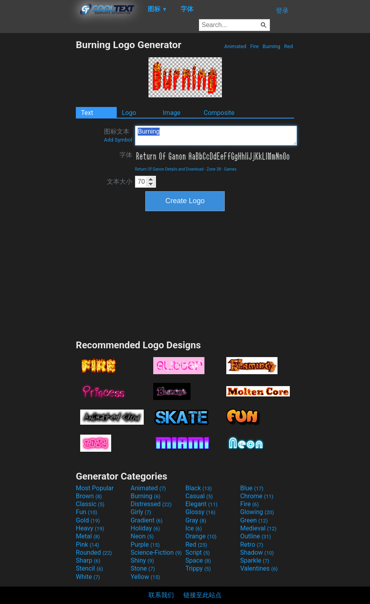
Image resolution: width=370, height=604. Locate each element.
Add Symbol (118, 140)
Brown (89, 496)
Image (172, 113)
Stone (143, 568)
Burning (271, 46)
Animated (235, 46)
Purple (145, 544)
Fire (254, 46)
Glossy (200, 512)
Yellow (145, 577)
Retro (251, 544)
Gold (88, 520)
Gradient (146, 520)
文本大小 (119, 181)
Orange (201, 536)
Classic (90, 504)
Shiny (142, 560)
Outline (255, 536)
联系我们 (161, 595)
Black (198, 488)
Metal (88, 536)
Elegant (201, 504)
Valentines (259, 568)
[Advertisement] (37, 158)
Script (197, 552)
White (88, 577)
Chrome (257, 496)
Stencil (89, 568)
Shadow (257, 552)
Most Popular (95, 488)
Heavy (90, 528)
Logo (129, 113)
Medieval (258, 528)
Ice (193, 528)
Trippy (198, 568)
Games (230, 169)
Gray (195, 520)
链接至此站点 (202, 595)
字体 (125, 155)
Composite (219, 113)
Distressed (151, 504)
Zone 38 (213, 169)
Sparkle (254, 560)
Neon (142, 536)
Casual (199, 496)
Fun (86, 512)
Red (288, 46)
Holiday (145, 528)
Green (254, 520)
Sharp (88, 560)
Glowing (257, 512)
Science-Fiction (156, 552)
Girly (141, 512)
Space (198, 560)
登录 (282, 10)
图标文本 (118, 135)
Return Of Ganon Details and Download (169, 169)
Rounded (94, 552)
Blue (252, 488)
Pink (87, 544)
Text (87, 113)
